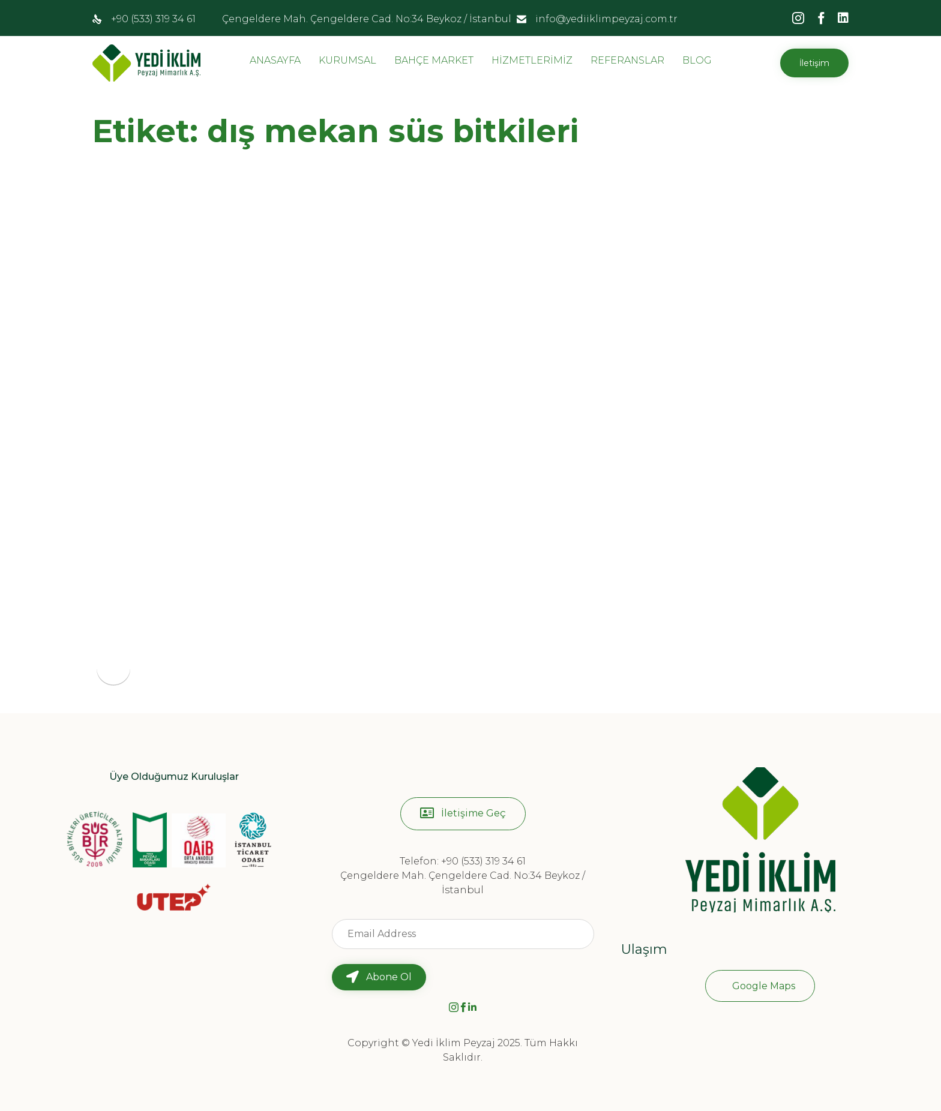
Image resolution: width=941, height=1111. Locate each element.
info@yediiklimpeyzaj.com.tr (606, 19)
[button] (814, 63)
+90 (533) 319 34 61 (153, 19)
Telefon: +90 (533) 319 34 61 (463, 861)
